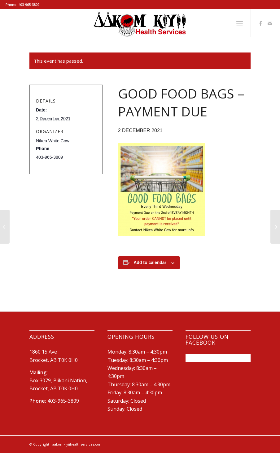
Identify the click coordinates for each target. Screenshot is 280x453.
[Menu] (239, 23)
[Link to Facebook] (260, 23)
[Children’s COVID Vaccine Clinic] (5, 227)
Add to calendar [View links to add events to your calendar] (149, 262)
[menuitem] (239, 23)
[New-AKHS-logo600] (140, 23)
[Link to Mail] (269, 23)
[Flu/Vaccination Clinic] (275, 227)
